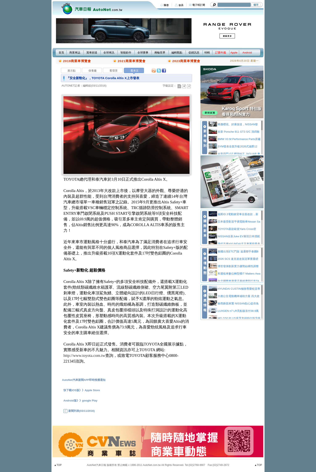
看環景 (113, 70)
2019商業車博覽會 (77, 61)
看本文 (134, 70)
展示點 (71, 70)
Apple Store (92, 390)
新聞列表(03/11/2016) (79, 410)
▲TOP (58, 465)
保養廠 (92, 70)
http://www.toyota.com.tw (84, 355)
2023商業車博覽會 (186, 61)
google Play (89, 400)
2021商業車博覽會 (132, 61)
